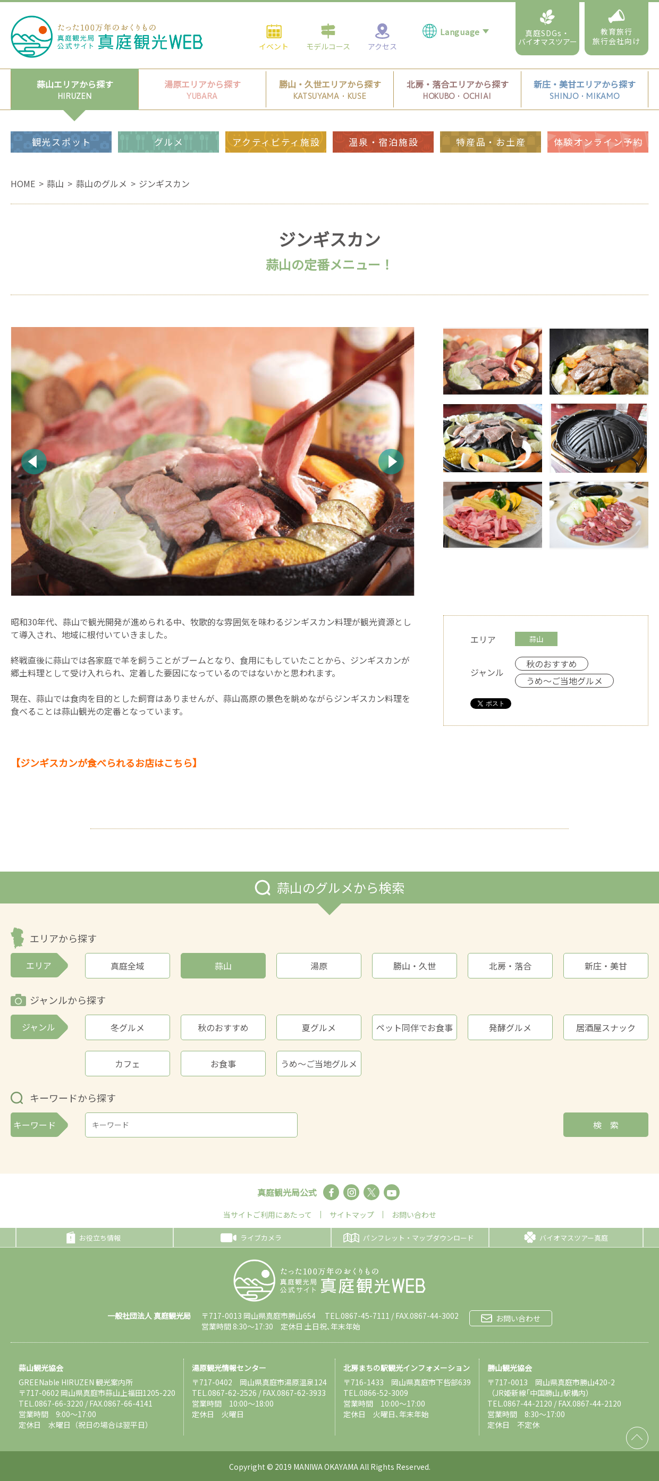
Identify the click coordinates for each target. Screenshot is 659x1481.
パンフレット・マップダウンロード (408, 1238)
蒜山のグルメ (101, 183)
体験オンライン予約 (598, 116)
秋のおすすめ (223, 1027)
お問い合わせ (414, 1214)
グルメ (169, 116)
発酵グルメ (510, 1027)
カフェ (127, 1063)
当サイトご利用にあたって (267, 1214)
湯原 (318, 965)
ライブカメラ (251, 1238)
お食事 (223, 1063)
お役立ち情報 (93, 1237)
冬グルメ (128, 1027)
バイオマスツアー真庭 (566, 1237)
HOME (23, 183)
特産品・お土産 (491, 116)
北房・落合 (510, 965)
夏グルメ (319, 1027)
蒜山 (55, 183)
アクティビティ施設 (276, 116)
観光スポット (61, 116)
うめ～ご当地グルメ (319, 1063)
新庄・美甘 (606, 965)
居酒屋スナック (606, 1027)
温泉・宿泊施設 (383, 116)
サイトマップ (352, 1214)
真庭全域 (128, 965)
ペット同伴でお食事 (414, 1027)
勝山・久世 (414, 965)
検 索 (606, 1124)
